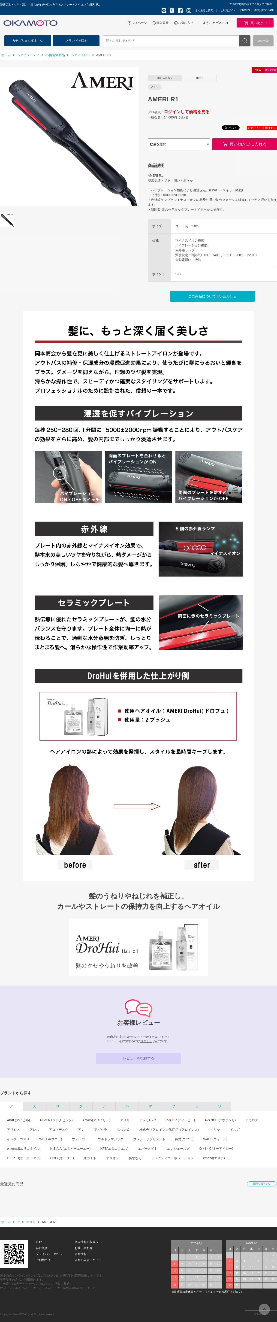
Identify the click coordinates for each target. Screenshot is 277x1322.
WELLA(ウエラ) (50, 1139)
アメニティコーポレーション (172, 1158)
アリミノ (13, 1129)
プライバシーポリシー (51, 1254)
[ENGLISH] (246, 10)
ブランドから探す (15, 1093)
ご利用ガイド (228, 10)
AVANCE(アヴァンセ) (220, 1120)
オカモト (90, 1158)
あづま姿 (123, 1129)
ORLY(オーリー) (62, 1158)
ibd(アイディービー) (180, 1120)
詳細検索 (263, 40)
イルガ (235, 1129)
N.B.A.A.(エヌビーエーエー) (70, 1148)
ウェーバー (80, 1139)
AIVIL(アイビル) (18, 1120)
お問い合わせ (84, 1248)
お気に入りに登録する (262, 128)
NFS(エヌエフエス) (114, 1148)
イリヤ (215, 1129)
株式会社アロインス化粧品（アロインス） (170, 1129)
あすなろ (135, 1158)
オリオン (112, 1158)
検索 (244, 40)
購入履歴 (163, 22)
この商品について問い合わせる (212, 296)
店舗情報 (81, 1254)
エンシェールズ (178, 1148)
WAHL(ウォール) (215, 1139)
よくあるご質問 (204, 10)
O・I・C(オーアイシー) (216, 1148)
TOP (39, 1242)
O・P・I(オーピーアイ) (23, 1158)
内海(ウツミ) (184, 1139)
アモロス (251, 1120)
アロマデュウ (58, 1129)
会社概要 (42, 1248)
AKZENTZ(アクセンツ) (56, 1120)
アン (81, 1129)
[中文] (257, 10)
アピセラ (100, 1129)
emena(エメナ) (214, 1158)
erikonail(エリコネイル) (23, 1148)
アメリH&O (147, 1120)
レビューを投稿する (138, 1058)
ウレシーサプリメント (149, 1139)
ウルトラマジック (110, 1139)
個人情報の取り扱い (88, 1242)
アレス (34, 1129)
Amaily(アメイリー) (96, 1120)
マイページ (139, 22)
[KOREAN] (267, 10)
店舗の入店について (88, 1260)
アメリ (125, 1120)
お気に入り (185, 22)
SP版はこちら (260, 1314)
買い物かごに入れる (248, 144)
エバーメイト (147, 1148)
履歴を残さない (262, 1184)
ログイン (146, 1041)
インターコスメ (18, 1139)
